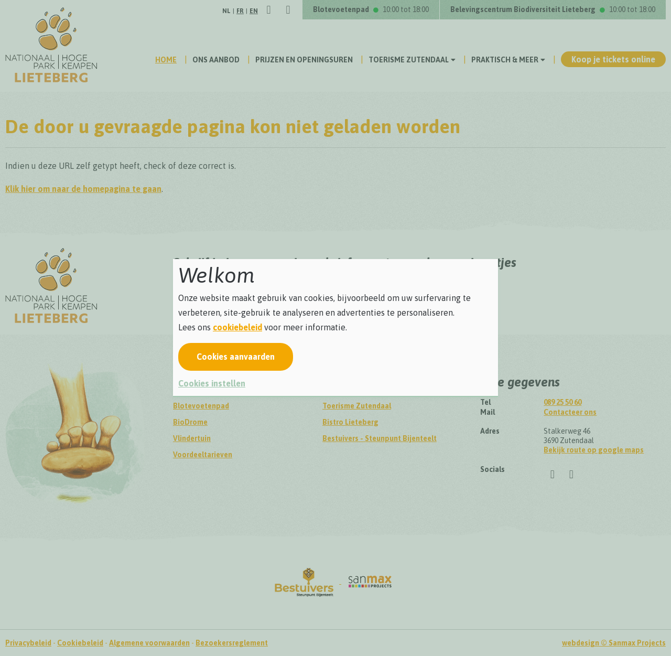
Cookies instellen (211, 383)
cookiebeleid (237, 327)
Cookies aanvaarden (236, 356)
